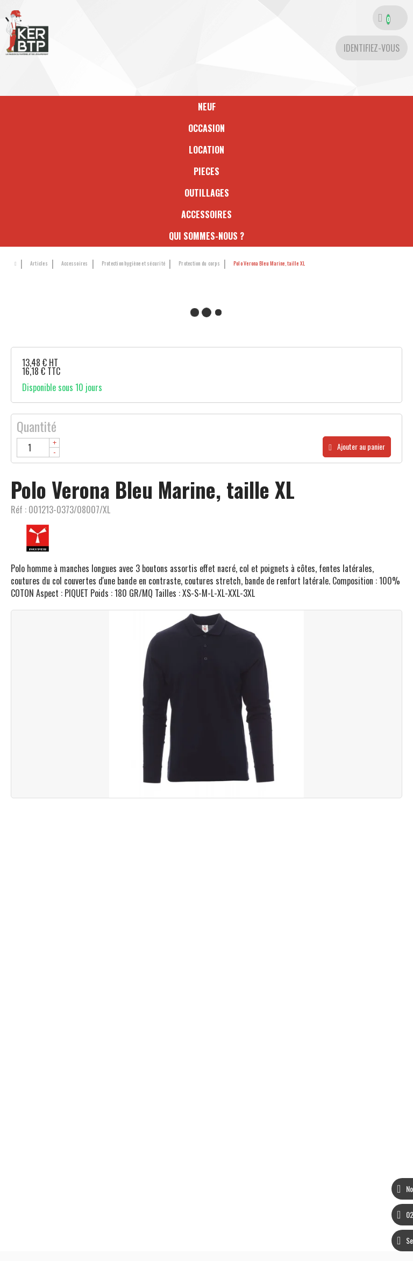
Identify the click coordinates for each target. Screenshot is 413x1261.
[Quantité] (38, 447)
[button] (267, 263)
